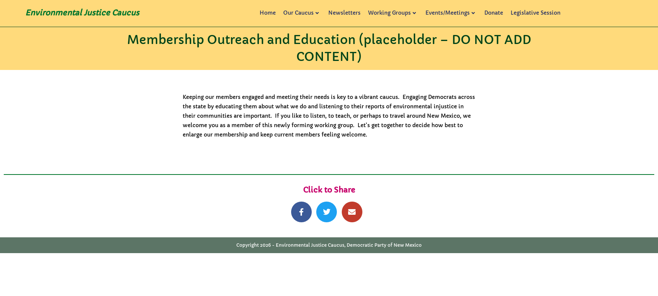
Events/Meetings (450, 12)
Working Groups (392, 12)
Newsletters (344, 12)
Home (268, 12)
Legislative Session (535, 12)
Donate (493, 12)
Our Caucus (301, 12)
